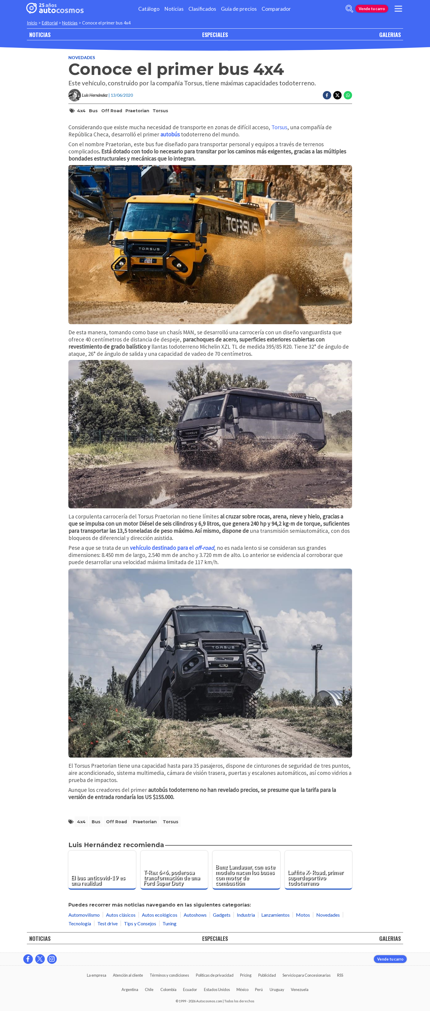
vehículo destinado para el (172, 547)
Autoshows (195, 915)
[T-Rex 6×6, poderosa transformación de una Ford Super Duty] (174, 870)
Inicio (32, 22)
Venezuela (299, 989)
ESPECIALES (215, 34)
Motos (303, 915)
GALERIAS (390, 34)
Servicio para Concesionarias (306, 975)
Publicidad (267, 975)
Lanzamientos (275, 915)
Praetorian (137, 110)
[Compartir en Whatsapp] (348, 95)
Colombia (168, 989)
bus (93, 110)
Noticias (174, 9)
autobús (170, 134)
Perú (259, 989)
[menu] (398, 9)
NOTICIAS (39, 34)
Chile (149, 989)
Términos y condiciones (169, 975)
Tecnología (79, 923)
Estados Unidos (217, 989)
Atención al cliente (128, 975)
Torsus (160, 110)
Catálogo (148, 9)
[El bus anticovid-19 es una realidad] (102, 870)
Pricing (245, 975)
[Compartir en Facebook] (327, 95)
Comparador (276, 9)
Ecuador (190, 989)
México (242, 989)
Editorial (50, 22)
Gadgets (222, 915)
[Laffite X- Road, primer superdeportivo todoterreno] (318, 870)
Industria (246, 915)
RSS (340, 975)
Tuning (169, 923)
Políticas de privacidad (215, 975)
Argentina (130, 989)
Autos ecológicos (159, 915)
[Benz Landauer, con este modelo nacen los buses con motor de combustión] (246, 870)
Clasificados (202, 9)
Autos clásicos (121, 915)
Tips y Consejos (140, 923)
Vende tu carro (372, 8)
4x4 (81, 110)
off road (111, 110)
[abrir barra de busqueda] (349, 8)
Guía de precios (239, 9)
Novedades (81, 57)
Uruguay (277, 989)
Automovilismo (84, 915)
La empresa (96, 975)
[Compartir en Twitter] (337, 95)
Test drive (107, 923)
